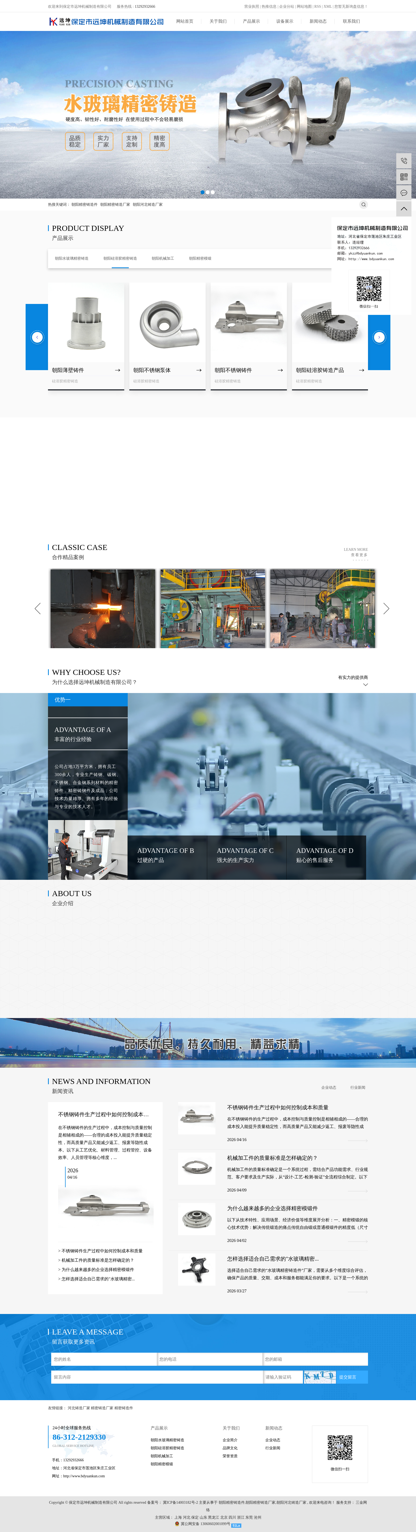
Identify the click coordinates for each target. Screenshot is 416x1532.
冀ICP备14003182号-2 (180, 1503)
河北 (186, 1517)
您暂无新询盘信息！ (351, 7)
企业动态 (328, 1088)
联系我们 (351, 21)
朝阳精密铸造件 (84, 205)
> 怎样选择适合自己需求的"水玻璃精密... (96, 1279)
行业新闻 (357, 1088)
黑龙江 (213, 1517)
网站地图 (304, 7)
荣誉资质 (230, 1456)
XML (328, 7)
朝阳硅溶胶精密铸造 (167, 1448)
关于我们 (218, 21)
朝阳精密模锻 (162, 1464)
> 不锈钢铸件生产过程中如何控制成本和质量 (100, 1251)
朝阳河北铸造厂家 (148, 205)
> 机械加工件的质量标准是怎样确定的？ (96, 1260)
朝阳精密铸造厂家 (115, 205)
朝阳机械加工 (162, 1456)
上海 (178, 1517)
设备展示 (284, 21)
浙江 (241, 1517)
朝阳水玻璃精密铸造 (167, 1440)
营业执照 (251, 7)
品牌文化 (230, 1448)
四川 (232, 1517)
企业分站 (286, 7)
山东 (203, 1517)
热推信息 (269, 7)
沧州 (257, 1517)
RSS (317, 7)
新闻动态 (318, 21)
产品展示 (251, 21)
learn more (356, 553)
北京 (224, 1517)
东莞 (249, 1517)
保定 (195, 1517)
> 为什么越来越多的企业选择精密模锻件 (96, 1269)
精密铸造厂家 (102, 1408)
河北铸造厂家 (79, 1408)
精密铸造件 (123, 1408)
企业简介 (230, 1440)
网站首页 (184, 21)
